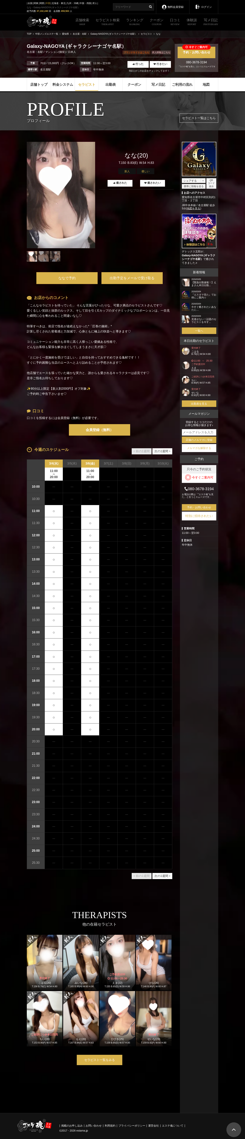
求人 (94, 3)
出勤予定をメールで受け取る (132, 278)
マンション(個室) (55, 51)
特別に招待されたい (199, 516)
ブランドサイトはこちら (136, 52)
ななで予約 (67, 278)
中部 (48, 3)
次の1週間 (162, 451)
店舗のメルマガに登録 (199, 439)
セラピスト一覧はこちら (199, 118)
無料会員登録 (172, 4)
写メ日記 (210, 22)
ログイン (203, 4)
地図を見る (193, 208)
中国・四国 (85, 3)
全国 (30, 3)
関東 (36, 3)
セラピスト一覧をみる (99, 1059)
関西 (42, 3)
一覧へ (199, 330)
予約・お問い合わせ (196, 50)
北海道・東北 (58, 3)
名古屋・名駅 (35, 51)
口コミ (175, 22)
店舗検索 (82, 22)
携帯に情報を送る (194, 186)
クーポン (156, 22)
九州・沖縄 (72, 3)
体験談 (192, 22)
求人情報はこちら (161, 52)
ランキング (134, 22)
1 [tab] (61, 264)
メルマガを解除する (199, 448)
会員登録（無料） (99, 430)
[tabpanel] (61, 195)
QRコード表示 (211, 183)
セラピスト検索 (108, 22)
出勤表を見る (199, 403)
